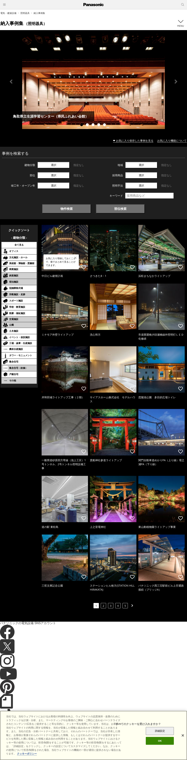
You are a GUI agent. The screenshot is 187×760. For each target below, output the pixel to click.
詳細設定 (160, 737)
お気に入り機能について (172, 140)
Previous (11, 81)
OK (160, 747)
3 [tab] (93, 125)
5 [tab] (105, 125)
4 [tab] (99, 125)
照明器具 (25, 13)
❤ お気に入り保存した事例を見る (133, 140)
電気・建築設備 (8, 13)
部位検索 (120, 209)
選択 (53, 165)
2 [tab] (88, 125)
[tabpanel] (93, 81)
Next (176, 81)
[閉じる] (183, 742)
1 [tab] (82, 125)
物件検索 (66, 209)
